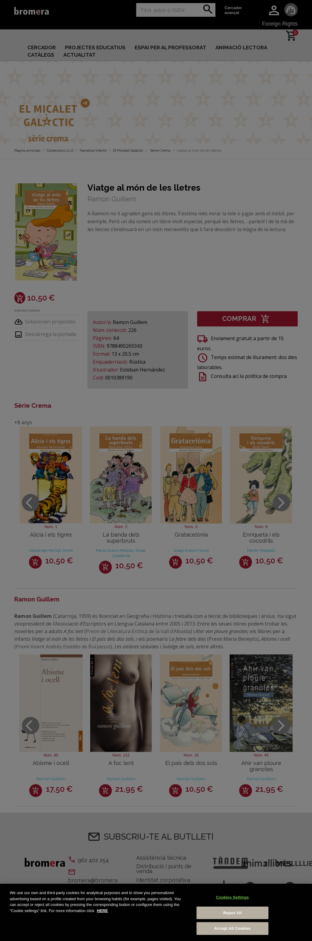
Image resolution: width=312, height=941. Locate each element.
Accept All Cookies (232, 928)
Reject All (232, 913)
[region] (156, 912)
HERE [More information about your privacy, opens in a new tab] (102, 910)
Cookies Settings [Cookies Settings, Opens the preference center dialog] (232, 897)
